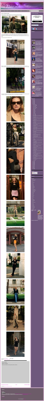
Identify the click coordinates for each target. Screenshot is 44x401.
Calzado (33, 185)
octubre (34, 106)
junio (33, 110)
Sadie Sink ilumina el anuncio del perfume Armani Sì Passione (39, 70)
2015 (33, 167)
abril (33, 112)
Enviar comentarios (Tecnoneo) (8, 386)
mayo (33, 111)
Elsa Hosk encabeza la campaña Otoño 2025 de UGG (39, 75)
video (32, 209)
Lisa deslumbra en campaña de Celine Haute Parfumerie (37, 124)
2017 (33, 165)
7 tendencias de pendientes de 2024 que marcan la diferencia (38, 64)
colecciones (5, 359)
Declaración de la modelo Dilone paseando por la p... (37, 134)
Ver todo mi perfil (40, 219)
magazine (33, 199)
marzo (34, 113)
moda (9, 359)
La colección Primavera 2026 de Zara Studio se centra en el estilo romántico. (39, 87)
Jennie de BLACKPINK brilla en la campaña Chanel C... (37, 154)
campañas (33, 186)
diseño (7, 359)
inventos (33, 195)
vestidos (33, 208)
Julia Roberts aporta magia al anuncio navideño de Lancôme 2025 (39, 81)
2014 (33, 168)
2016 (33, 166)
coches (33, 188)
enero (33, 160)
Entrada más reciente (4, 384)
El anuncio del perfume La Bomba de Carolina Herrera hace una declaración (38, 92)
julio (33, 109)
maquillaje (33, 200)
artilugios (33, 182)
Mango (9, 34)
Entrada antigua (27, 384)
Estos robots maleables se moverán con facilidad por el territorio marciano (38, 47)
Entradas (33, 172)
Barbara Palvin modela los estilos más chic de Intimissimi (38, 53)
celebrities (33, 187)
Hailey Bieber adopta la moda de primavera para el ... (37, 136)
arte (32, 181)
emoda (33, 193)
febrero (34, 114)
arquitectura (33, 180)
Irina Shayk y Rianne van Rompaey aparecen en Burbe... (37, 146)
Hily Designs (10, 5)
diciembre (34, 104)
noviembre (34, 105)
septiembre (34, 107)
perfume (33, 205)
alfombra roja (33, 179)
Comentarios (34, 173)
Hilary (39, 214)
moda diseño (33, 202)
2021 (33, 161)
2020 (33, 162)
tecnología (33, 207)
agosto (34, 108)
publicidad (33, 206)
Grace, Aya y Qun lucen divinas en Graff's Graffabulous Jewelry (38, 58)
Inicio (16, 384)
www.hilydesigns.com (25, 394)
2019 (33, 163)
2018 (33, 164)
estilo (32, 194)
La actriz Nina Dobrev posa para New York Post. (38, 41)
